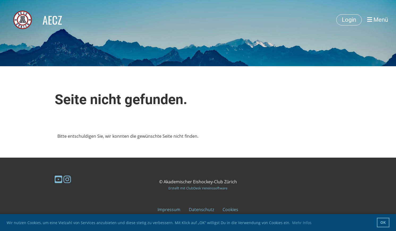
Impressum (168, 209)
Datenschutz (201, 209)
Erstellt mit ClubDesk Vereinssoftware (197, 188)
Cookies (230, 209)
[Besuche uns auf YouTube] (58, 179)
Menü (377, 19)
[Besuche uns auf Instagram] (67, 179)
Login (349, 19)
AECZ (52, 19)
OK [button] (383, 222)
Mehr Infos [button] (302, 222)
